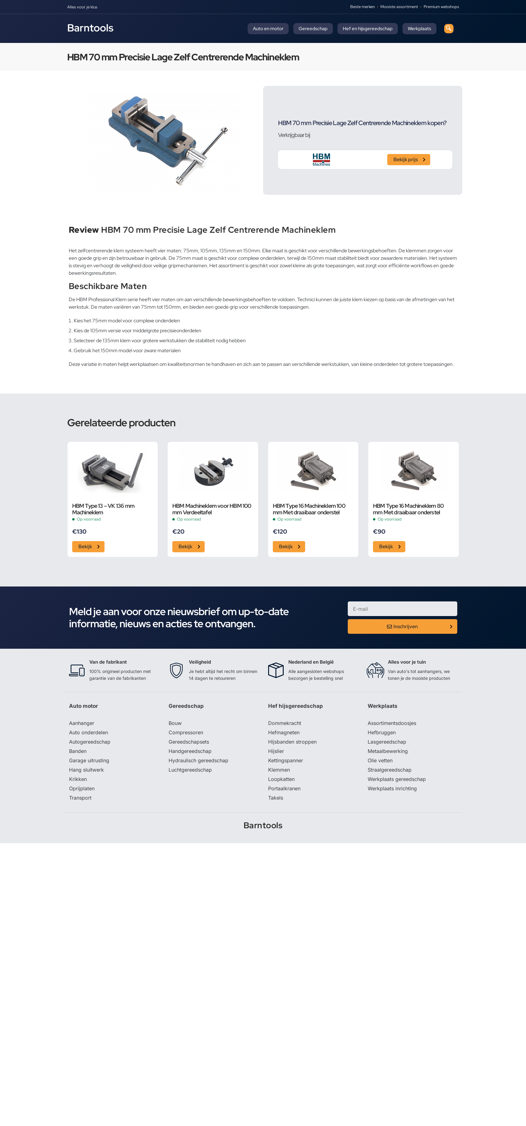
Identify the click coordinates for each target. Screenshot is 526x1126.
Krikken (78, 779)
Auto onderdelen (88, 732)
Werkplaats (419, 29)
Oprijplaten (82, 788)
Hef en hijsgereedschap (368, 29)
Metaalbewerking (388, 751)
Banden (77, 751)
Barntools (90, 27)
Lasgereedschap (387, 742)
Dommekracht (284, 723)
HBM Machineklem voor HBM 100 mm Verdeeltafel (211, 509)
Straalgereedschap (390, 770)
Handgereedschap (190, 751)
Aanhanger (81, 723)
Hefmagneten (284, 732)
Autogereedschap (89, 742)
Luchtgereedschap (190, 770)
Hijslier (276, 751)
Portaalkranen (284, 788)
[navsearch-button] (449, 28)
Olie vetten (380, 760)
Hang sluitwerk (86, 770)
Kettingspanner (285, 760)
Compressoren (186, 732)
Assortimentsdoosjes (392, 723)
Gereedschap (313, 29)
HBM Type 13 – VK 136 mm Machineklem (103, 509)
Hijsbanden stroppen (292, 742)
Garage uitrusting (89, 760)
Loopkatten (281, 779)
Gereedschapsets (189, 742)
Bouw (175, 723)
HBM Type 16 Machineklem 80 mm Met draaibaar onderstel (408, 509)
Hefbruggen (382, 732)
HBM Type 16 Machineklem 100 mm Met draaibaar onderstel (309, 509)
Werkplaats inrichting (392, 788)
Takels (275, 798)
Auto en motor (268, 29)
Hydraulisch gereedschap (198, 760)
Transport (80, 798)
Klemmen (279, 770)
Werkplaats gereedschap (397, 779)
